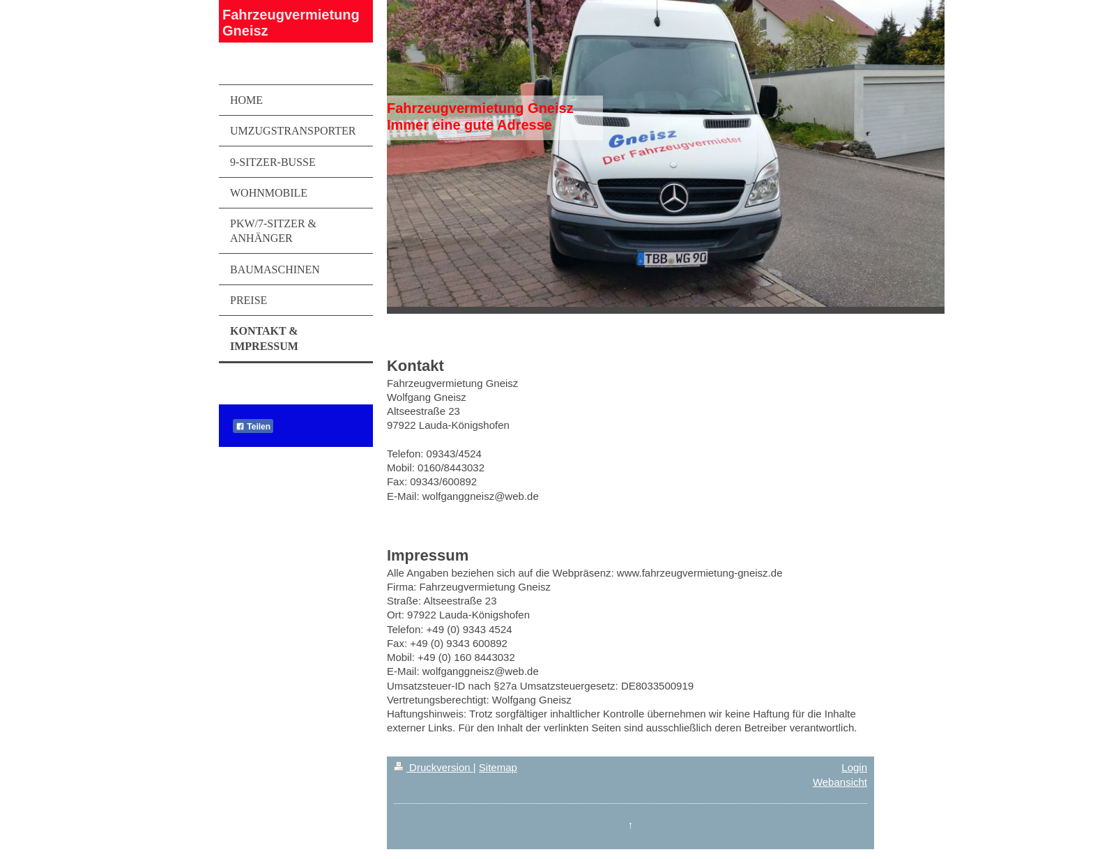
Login (854, 767)
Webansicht (840, 782)
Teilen (253, 427)
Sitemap (498, 767)
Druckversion (433, 767)
